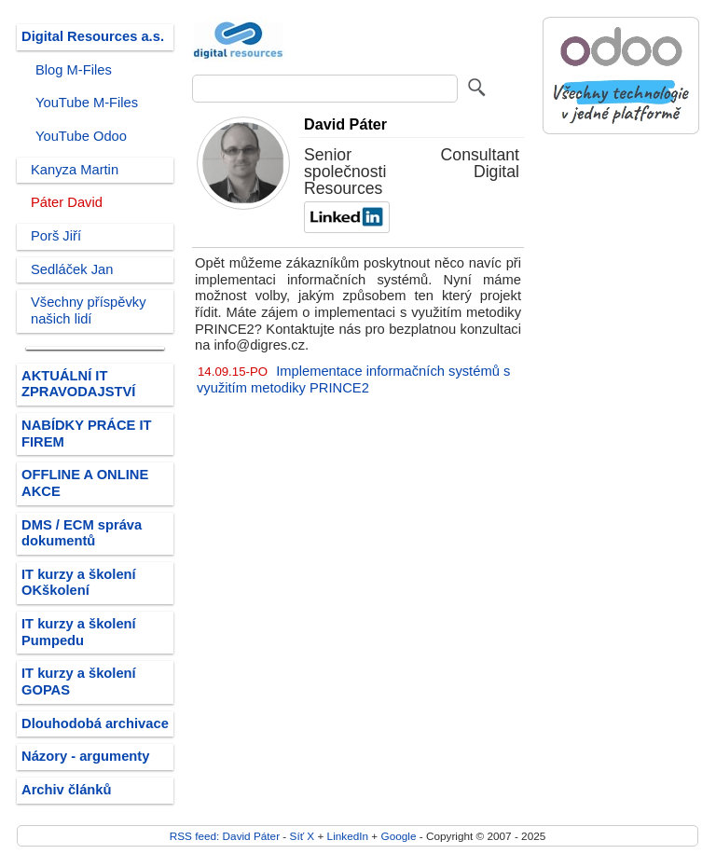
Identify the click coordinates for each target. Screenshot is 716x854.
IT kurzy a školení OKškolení (78, 583)
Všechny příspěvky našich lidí (88, 310)
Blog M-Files (73, 69)
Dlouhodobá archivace (95, 723)
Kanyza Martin (74, 169)
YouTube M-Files (86, 102)
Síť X (302, 836)
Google (399, 836)
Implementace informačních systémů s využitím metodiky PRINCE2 (353, 379)
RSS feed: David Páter (225, 836)
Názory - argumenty (85, 756)
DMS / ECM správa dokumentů (81, 533)
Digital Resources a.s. (92, 36)
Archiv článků (66, 789)
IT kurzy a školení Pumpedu (78, 632)
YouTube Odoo (81, 136)
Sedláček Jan (72, 269)
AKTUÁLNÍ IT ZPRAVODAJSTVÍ (78, 384)
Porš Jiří (56, 235)
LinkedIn (347, 836)
